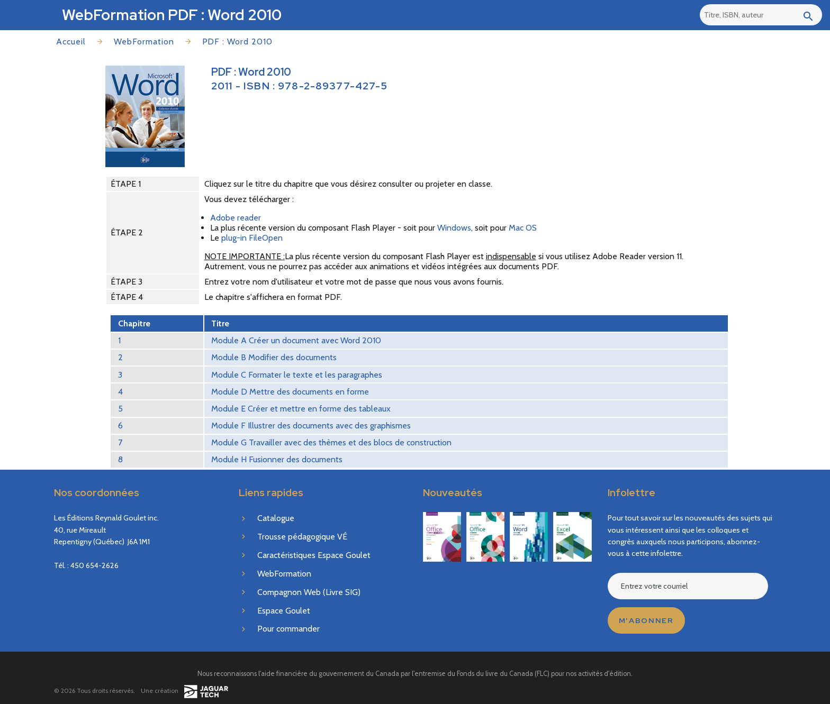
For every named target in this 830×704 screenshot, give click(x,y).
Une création (184, 691)
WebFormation (144, 41)
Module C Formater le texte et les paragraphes (296, 375)
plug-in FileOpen (252, 238)
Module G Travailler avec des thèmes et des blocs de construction (331, 442)
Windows (454, 228)
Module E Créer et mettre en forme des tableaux (301, 409)
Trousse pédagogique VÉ (302, 537)
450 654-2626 (94, 565)
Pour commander (288, 629)
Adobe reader (235, 218)
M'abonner (646, 620)
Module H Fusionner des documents (276, 459)
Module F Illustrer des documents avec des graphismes (311, 425)
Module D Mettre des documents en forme (290, 392)
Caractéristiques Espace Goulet (314, 555)
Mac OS (523, 228)
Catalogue (275, 518)
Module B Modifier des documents (274, 357)
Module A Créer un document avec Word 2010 (296, 340)
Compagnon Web (308, 592)
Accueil (71, 41)
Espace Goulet (283, 611)
